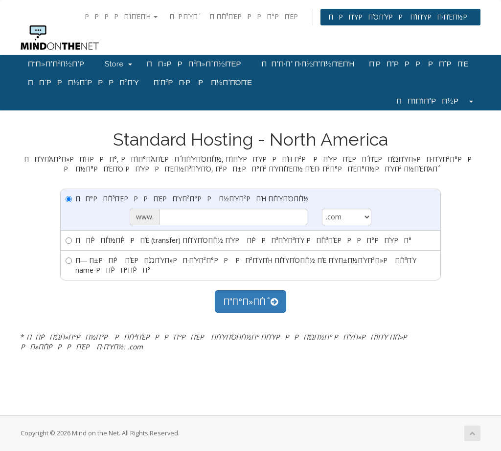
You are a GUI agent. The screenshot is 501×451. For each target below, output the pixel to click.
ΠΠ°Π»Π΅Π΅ (250, 301)
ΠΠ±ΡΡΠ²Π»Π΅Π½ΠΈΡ (197, 64)
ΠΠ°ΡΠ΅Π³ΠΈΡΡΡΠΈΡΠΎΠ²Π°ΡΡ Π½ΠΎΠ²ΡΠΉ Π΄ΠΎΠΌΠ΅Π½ (187, 198)
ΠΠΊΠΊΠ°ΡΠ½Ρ (434, 101)
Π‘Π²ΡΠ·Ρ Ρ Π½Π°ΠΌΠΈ (203, 82)
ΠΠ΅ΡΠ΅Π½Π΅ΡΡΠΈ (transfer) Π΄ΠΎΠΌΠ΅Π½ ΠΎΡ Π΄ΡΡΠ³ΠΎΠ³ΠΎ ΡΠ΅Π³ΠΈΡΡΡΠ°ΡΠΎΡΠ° (238, 240)
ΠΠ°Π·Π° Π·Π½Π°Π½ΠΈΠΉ (308, 64)
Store (118, 64)
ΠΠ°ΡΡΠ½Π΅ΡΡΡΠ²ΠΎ (83, 82)
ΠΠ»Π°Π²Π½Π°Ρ (59, 64)
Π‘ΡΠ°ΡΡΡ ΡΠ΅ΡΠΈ (418, 64)
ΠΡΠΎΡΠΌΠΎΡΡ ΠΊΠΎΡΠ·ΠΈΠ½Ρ (400, 16)
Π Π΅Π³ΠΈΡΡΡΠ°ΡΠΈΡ (256, 16)
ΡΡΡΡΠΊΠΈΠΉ (121, 16)
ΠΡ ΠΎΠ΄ (183, 16)
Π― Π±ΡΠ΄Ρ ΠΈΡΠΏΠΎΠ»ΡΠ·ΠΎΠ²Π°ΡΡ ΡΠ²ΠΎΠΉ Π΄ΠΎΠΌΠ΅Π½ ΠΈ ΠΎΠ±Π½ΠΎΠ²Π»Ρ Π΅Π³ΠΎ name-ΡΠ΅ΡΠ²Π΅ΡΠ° (241, 265)
